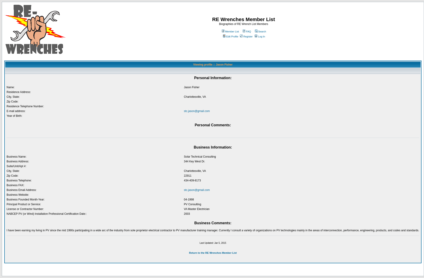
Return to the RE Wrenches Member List (213, 252)
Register (246, 36)
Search (260, 31)
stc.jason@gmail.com (197, 111)
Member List (230, 31)
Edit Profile (230, 36)
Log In (260, 36)
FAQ (247, 31)
